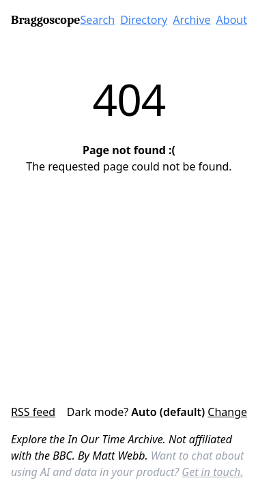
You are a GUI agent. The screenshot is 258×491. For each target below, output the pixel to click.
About (231, 19)
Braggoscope (45, 20)
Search (98, 19)
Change (227, 411)
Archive (191, 19)
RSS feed (33, 411)
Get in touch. (212, 471)
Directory (143, 19)
